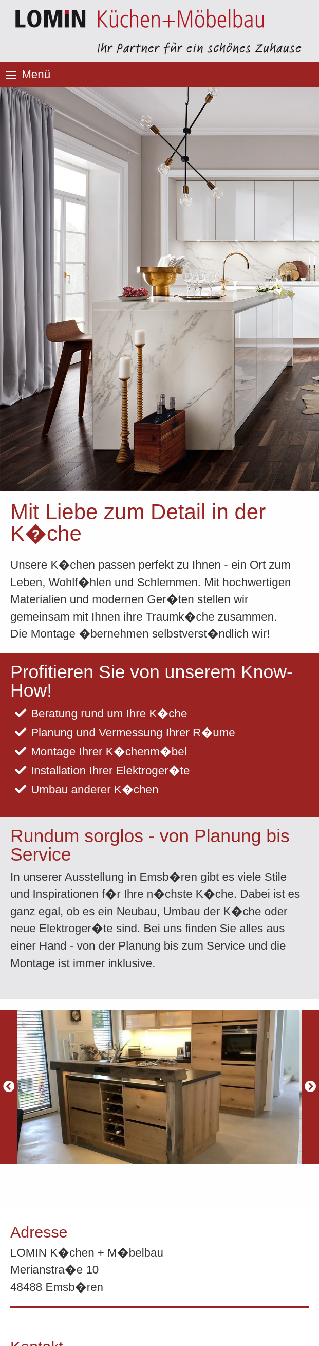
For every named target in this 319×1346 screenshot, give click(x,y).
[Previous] (8, 1087)
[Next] (310, 1087)
